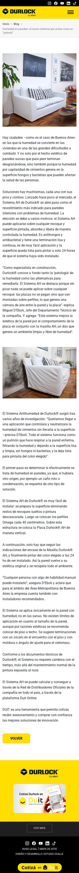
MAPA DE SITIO (48, 849)
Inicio (6, 23)
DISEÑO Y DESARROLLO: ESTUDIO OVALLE (39, 854)
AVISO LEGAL (29, 849)
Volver (16, 738)
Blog (16, 23)
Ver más (39, 828)
